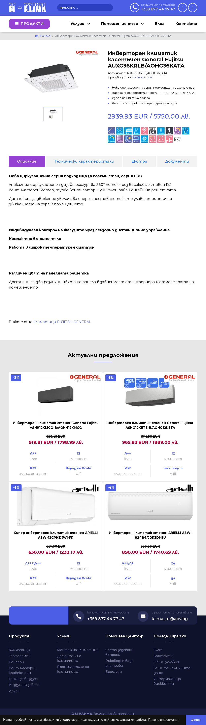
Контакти (186, 24)
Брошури (113, 672)
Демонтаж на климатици (69, 658)
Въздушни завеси (24, 685)
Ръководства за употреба (119, 663)
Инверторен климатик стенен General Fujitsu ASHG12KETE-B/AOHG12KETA (150, 425)
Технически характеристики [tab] (84, 161)
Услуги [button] (78, 24)
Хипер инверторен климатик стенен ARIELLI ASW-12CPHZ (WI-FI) (56, 535)
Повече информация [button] (163, 719)
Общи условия (166, 662)
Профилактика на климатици (73, 669)
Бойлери (16, 662)
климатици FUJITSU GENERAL (62, 322)
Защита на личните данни (172, 670)
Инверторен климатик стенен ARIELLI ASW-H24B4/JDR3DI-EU (150, 535)
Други (14, 691)
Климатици (19, 650)
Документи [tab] (177, 161)
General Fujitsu (142, 77)
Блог (159, 24)
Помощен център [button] (120, 24)
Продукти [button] (29, 24)
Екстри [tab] (139, 161)
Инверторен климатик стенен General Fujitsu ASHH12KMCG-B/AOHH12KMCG (56, 425)
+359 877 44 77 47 (158, 7)
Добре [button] (195, 719)
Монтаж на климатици (78, 650)
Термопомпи (20, 656)
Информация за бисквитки (167, 681)
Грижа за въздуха (23, 679)
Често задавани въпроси (119, 652)
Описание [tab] (27, 161)
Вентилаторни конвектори (23, 670)
